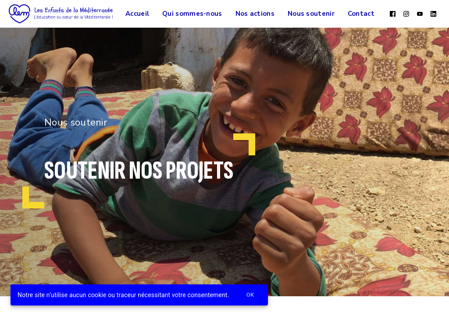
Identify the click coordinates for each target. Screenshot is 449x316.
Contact (361, 13)
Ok (250, 295)
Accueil (137, 13)
